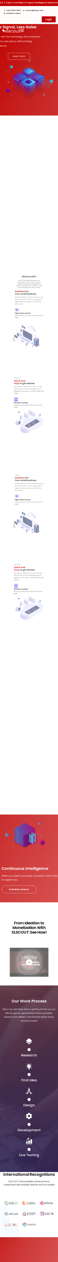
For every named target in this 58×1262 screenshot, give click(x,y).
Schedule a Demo (19, 889)
